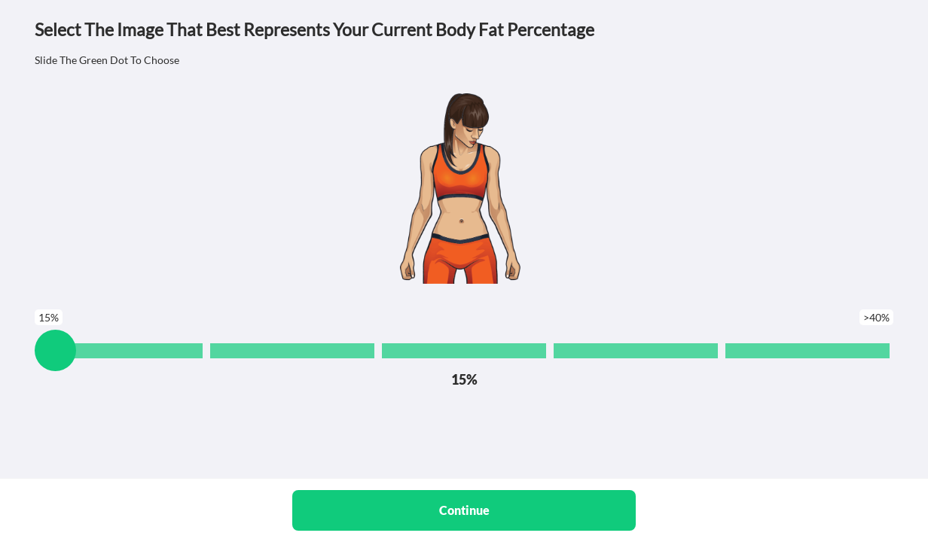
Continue (464, 510)
